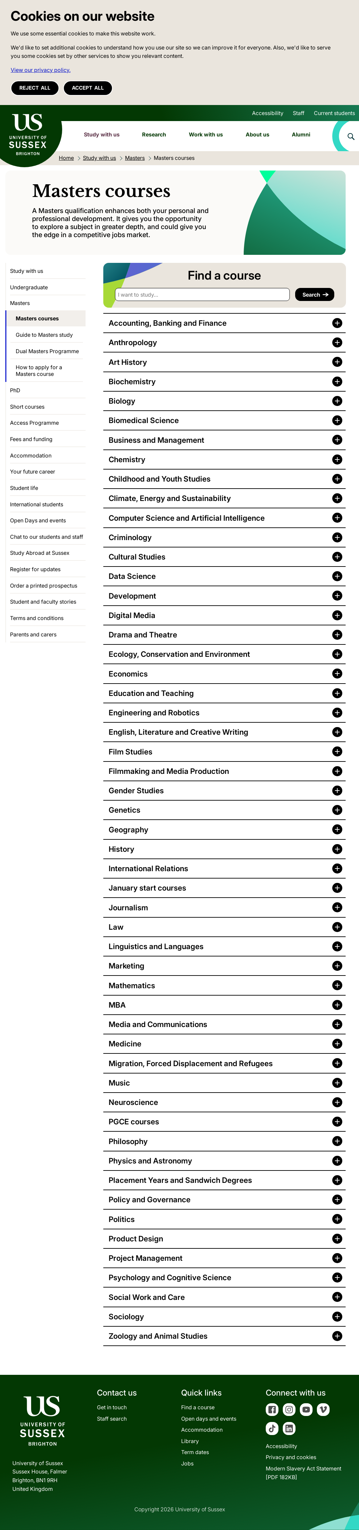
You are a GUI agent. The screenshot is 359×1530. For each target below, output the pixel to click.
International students (36, 504)
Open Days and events (38, 520)
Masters (20, 303)
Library (190, 1441)
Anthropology (133, 342)
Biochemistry (132, 381)
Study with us (102, 134)
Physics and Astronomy (150, 1160)
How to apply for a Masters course (39, 370)
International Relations (148, 868)
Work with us (206, 134)
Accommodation (30, 455)
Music (119, 1082)
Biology (122, 400)
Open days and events (208, 1418)
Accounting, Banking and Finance (168, 322)
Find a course (198, 1407)
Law (116, 926)
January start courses (147, 887)
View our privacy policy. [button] (41, 70)
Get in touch (112, 1407)
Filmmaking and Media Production (169, 771)
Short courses (27, 406)
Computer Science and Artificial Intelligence (187, 517)
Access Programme (34, 422)
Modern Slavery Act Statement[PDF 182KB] (303, 1473)
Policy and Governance (150, 1199)
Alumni (301, 134)
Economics (128, 673)
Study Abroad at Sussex (40, 552)
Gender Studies (136, 790)
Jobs (187, 1463)
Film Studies (130, 751)
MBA (117, 1004)
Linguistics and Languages (156, 946)
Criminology (130, 537)
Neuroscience (133, 1102)
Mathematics (132, 985)
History (121, 848)
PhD (15, 390)
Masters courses (37, 318)
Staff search (112, 1418)
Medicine (125, 1043)
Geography (128, 829)
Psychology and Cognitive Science (170, 1277)
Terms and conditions (37, 618)
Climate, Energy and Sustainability (170, 498)
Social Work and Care (147, 1297)
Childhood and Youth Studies (160, 478)
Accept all (88, 88)
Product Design (136, 1238)
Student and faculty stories (43, 601)
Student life (24, 488)
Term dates (195, 1452)
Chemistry (127, 459)
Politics (122, 1219)
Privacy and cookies (291, 1457)
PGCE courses (134, 1121)
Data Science (132, 576)
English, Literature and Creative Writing (178, 731)
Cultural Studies (137, 556)
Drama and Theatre (143, 634)
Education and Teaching (151, 693)
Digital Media (132, 615)
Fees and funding (31, 439)
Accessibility (267, 113)
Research (154, 134)
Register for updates (35, 569)
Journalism (128, 907)
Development (132, 595)
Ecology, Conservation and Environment (179, 653)
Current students (334, 113)
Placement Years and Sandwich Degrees (180, 1180)
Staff (299, 113)
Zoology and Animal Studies (158, 1335)
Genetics (124, 809)
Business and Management (156, 439)
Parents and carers (33, 634)
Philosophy (128, 1141)
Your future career (32, 471)
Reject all (34, 88)
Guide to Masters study (44, 334)
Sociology (126, 1316)
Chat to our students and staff (46, 536)
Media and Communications (158, 1024)
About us (257, 134)
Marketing (126, 965)
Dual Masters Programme (47, 351)
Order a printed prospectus (43, 585)
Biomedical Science (144, 420)
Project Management (146, 1257)
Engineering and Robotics (154, 712)
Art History (128, 362)
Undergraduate (29, 287)
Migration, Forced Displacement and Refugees (191, 1063)
